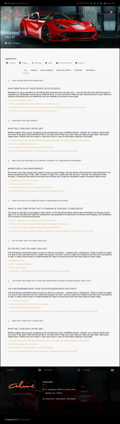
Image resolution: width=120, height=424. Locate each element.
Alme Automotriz (24, 419)
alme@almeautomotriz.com (18, 3)
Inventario (84, 391)
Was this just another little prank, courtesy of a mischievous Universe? (46, 161)
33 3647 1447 (83, 3)
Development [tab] (47, 70)
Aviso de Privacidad (22, 394)
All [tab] (25, 70)
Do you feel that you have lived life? (29, 241)
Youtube (98, 370)
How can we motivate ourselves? (27, 80)
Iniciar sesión (109, 3)
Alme (82, 387)
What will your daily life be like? (28, 321)
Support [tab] (78, 70)
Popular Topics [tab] (63, 70)
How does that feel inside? (25, 121)
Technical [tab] (90, 70)
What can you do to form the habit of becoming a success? (40, 201)
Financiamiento (86, 396)
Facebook (24, 370)
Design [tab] (34, 70)
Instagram (62, 370)
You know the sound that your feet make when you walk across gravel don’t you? (51, 281)
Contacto (84, 401)
